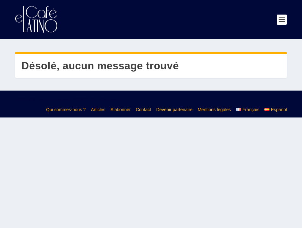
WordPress (109, 99)
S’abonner (121, 109)
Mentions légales (214, 109)
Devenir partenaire (174, 109)
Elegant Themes (52, 99)
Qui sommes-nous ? (66, 109)
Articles (98, 109)
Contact (143, 109)
